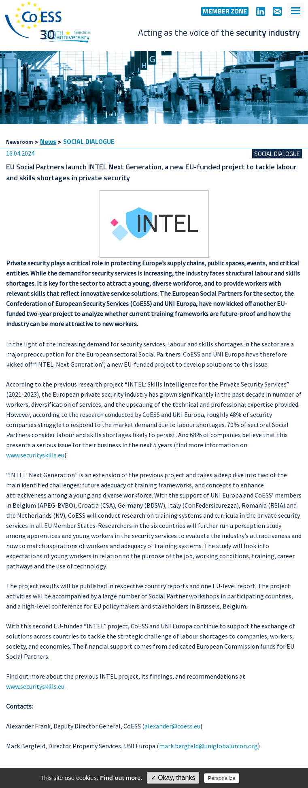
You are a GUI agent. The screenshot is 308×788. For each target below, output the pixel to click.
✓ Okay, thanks (173, 777)
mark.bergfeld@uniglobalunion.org (208, 746)
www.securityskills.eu (35, 455)
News (48, 141)
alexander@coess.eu (172, 726)
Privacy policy (258, 778)
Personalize (222, 778)
